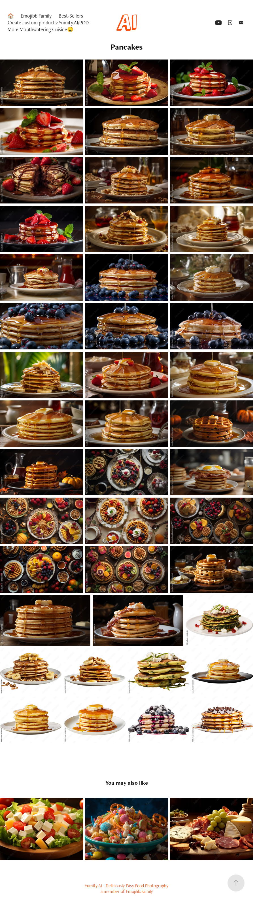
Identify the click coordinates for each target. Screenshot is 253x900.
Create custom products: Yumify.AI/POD (48, 22)
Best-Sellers (71, 15)
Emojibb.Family (36, 15)
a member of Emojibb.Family (127, 891)
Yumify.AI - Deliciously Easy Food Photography (126, 886)
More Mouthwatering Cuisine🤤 (40, 29)
